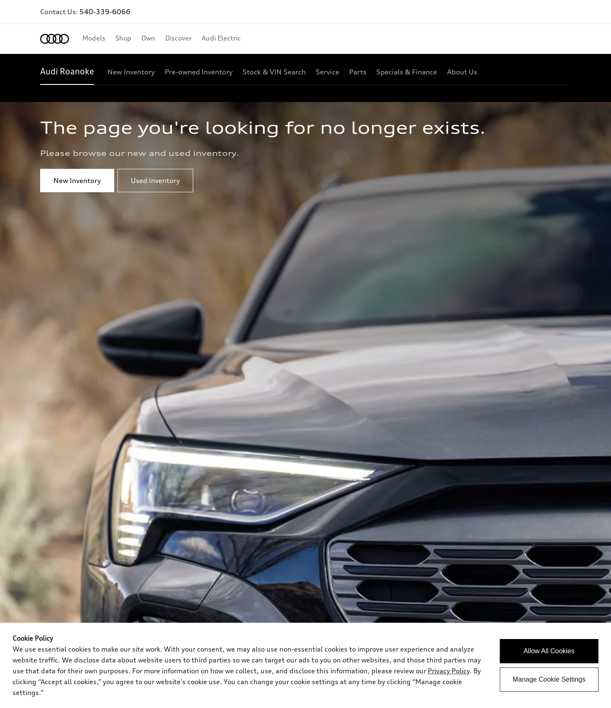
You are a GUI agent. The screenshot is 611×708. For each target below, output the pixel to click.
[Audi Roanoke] (67, 72)
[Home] (54, 39)
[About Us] (462, 71)
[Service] (327, 71)
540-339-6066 (104, 12)
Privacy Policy (449, 671)
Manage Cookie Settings (549, 679)
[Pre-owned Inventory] (199, 71)
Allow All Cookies (549, 651)
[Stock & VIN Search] (274, 71)
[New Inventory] (131, 71)
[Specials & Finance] (406, 71)
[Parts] (357, 71)
